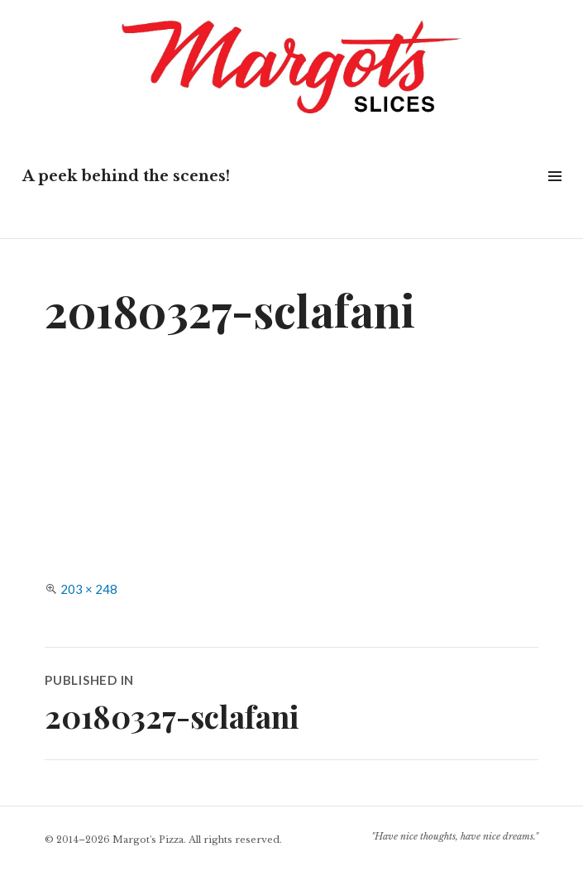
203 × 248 (88, 588)
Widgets (554, 195)
